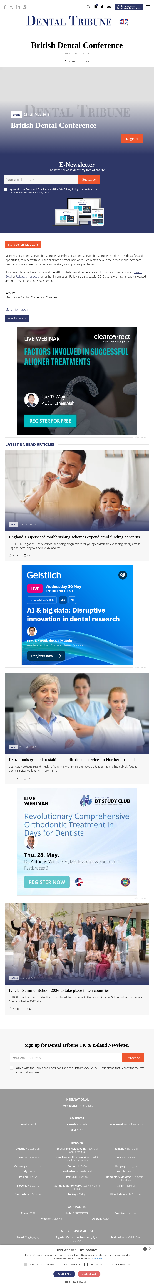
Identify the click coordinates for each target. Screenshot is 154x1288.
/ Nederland (77, 1171)
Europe (77, 1143)
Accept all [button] (64, 1273)
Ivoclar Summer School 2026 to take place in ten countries (59, 990)
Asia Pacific (77, 1207)
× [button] (150, 1248)
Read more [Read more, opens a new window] (96, 1258)
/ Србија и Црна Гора (77, 1187)
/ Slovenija (28, 1185)
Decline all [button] (89, 1273)
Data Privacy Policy (68, 189)
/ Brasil (28, 1124)
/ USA (77, 1130)
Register (132, 139)
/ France (126, 1157)
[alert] (77, 1266)
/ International (77, 1105)
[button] (77, 1282)
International (77, 1100)
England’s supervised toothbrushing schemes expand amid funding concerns (74, 537)
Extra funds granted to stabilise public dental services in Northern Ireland (72, 759)
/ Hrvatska (28, 1157)
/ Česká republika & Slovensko (77, 1159)
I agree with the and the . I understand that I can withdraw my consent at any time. (54, 191)
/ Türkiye (77, 1194)
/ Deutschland (28, 1166)
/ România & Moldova (126, 1178)
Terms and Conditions (37, 189)
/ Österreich (28, 1148)
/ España (126, 1185)
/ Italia (28, 1171)
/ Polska (28, 1177)
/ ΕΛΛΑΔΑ (77, 1166)
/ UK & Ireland (126, 1194)
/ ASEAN (101, 1218)
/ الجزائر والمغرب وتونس (77, 1238)
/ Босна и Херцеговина (77, 1150)
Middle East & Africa (77, 1231)
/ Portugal (77, 1177)
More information (16, 309)
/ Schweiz (28, 1194)
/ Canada (77, 1124)
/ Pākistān (126, 1213)
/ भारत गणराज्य (77, 1213)
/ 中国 (28, 1213)
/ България (126, 1148)
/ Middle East (126, 1237)
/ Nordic (126, 1171)
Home (68, 53)
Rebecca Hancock (27, 276)
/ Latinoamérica (125, 1124)
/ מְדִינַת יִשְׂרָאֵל (28, 1237)
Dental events (82, 53)
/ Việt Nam (52, 1218)
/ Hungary (126, 1166)
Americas (77, 1118)
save (87, 61)
